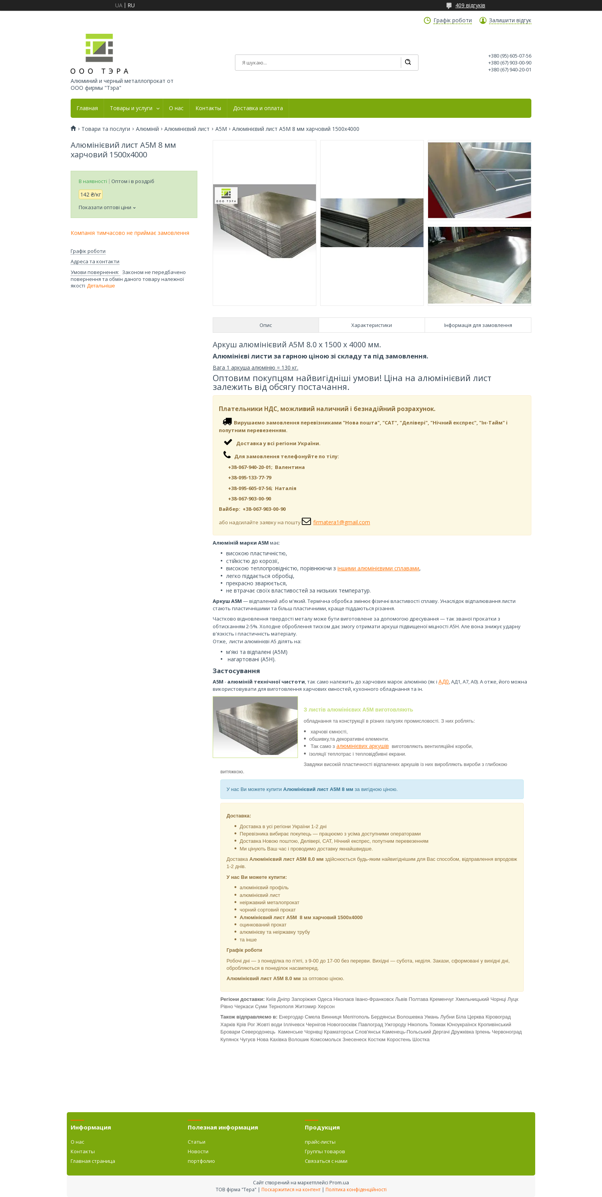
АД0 (443, 681)
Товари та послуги (105, 128)
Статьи (196, 1141)
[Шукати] (408, 62)
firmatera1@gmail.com (341, 522)
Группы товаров (325, 1151)
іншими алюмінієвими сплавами (378, 568)
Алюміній (147, 128)
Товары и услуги (131, 108)
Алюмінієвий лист (187, 128)
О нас (176, 108)
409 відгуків (470, 5)
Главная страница (93, 1160)
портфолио (201, 1160)
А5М (221, 128)
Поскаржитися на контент (291, 1189)
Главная (87, 108)
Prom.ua (339, 1182)
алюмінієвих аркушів (362, 746)
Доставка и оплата (258, 108)
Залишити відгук (510, 20)
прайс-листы (320, 1141)
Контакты (208, 108)
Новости (198, 1151)
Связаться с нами (326, 1160)
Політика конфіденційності (356, 1189)
